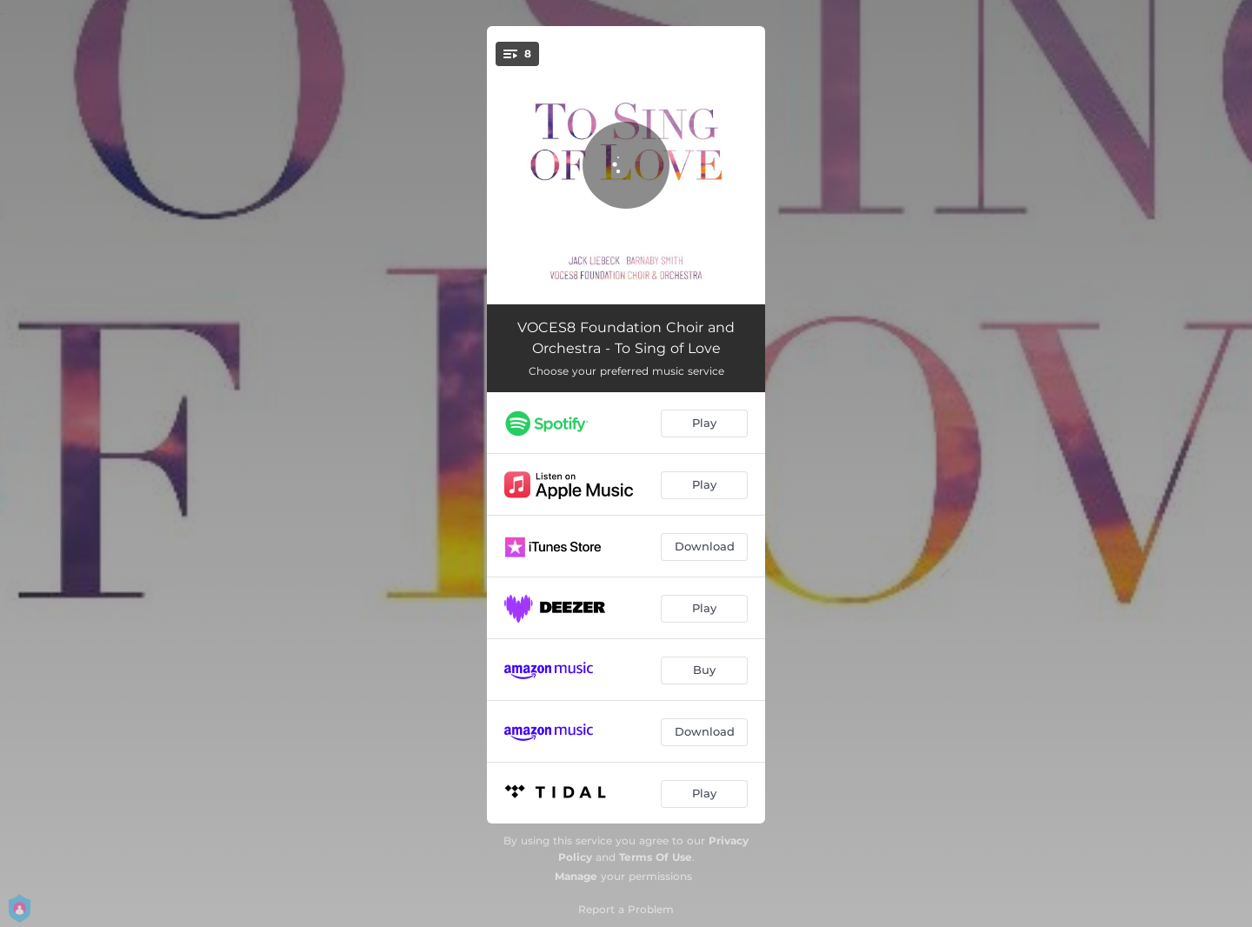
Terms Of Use (655, 857)
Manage (576, 876)
